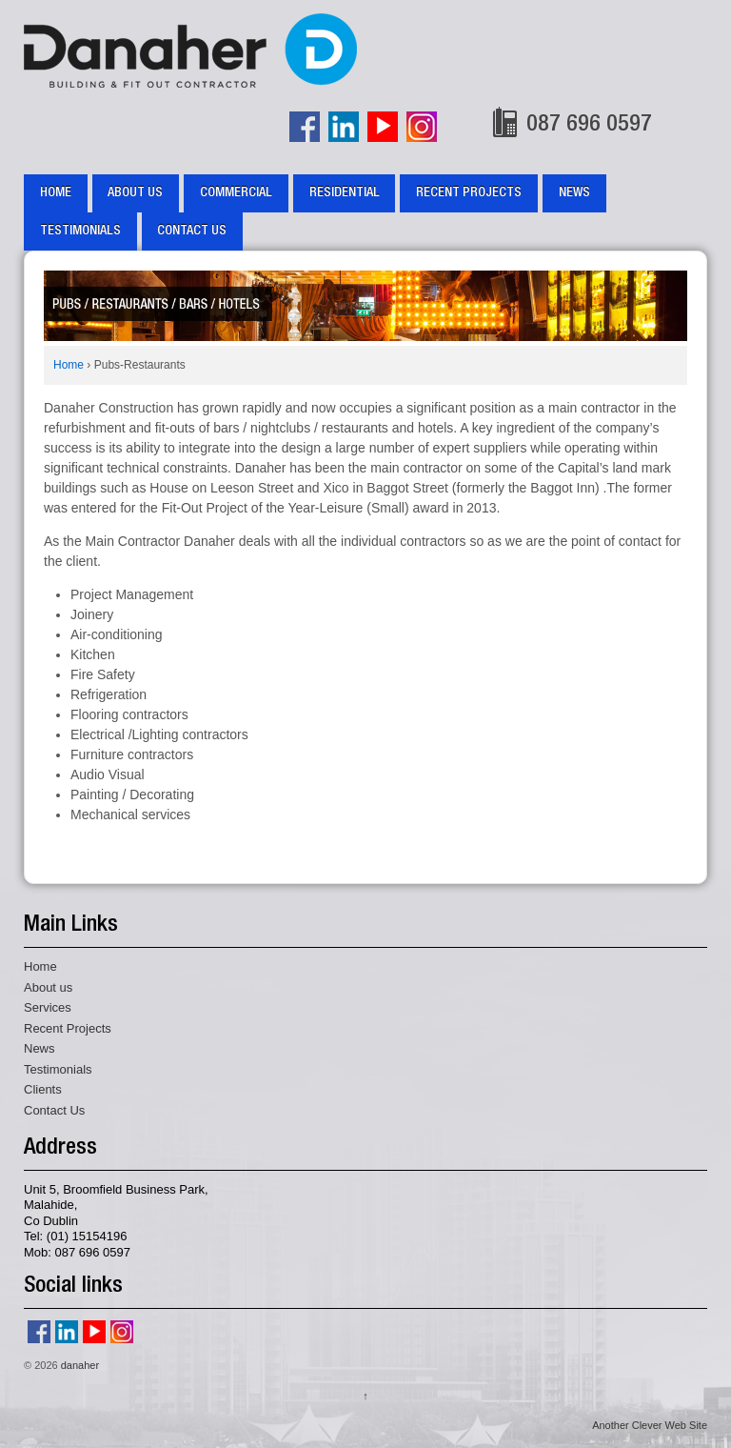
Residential (344, 193)
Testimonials (80, 231)
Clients (43, 1089)
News (574, 193)
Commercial (236, 193)
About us (135, 193)
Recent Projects (469, 193)
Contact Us (192, 231)
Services (47, 1007)
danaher (78, 1365)
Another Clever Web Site (649, 1425)
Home (55, 193)
